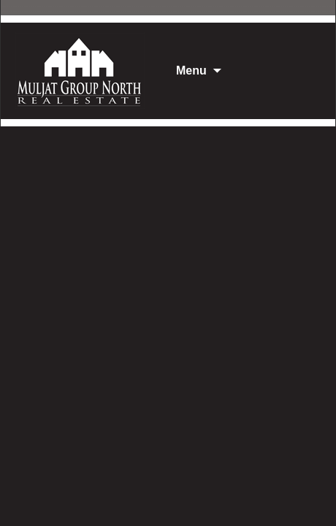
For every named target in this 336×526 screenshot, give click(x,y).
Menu (191, 70)
